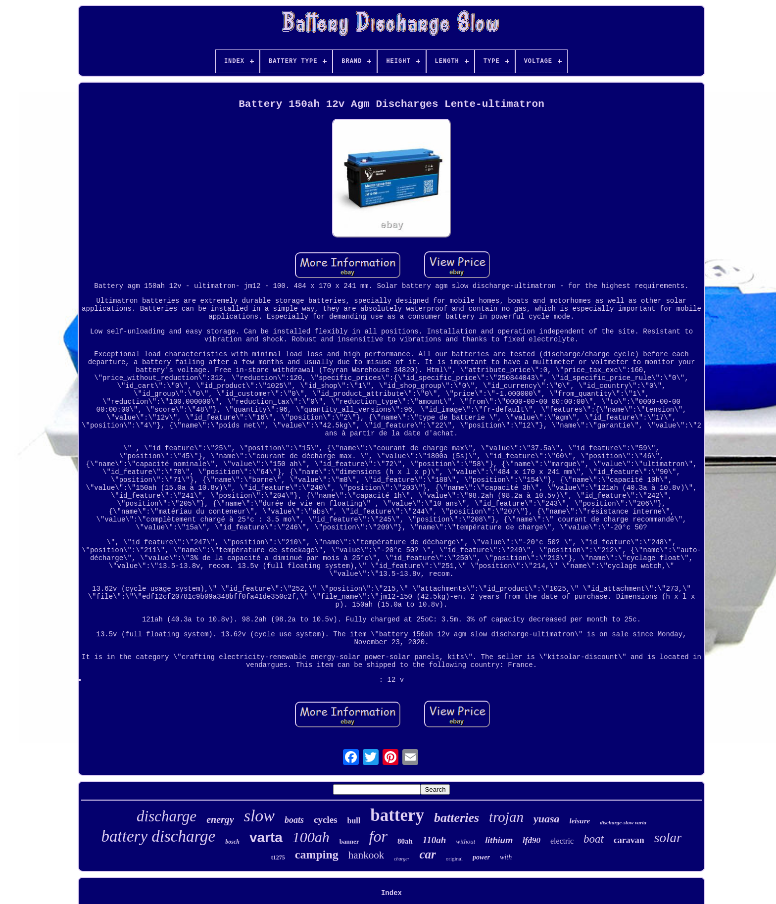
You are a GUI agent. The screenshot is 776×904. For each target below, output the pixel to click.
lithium (499, 840)
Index (391, 893)
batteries (456, 817)
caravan (629, 840)
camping (317, 854)
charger (401, 858)
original (454, 858)
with (506, 857)
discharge (166, 816)
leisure (579, 821)
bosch (232, 841)
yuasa (547, 818)
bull (354, 820)
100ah (311, 837)
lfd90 (531, 840)
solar (668, 837)
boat (593, 839)
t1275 (278, 857)
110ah (434, 840)
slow (259, 816)
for (378, 836)
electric (562, 841)
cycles (325, 819)
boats (294, 820)
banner (349, 841)
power (481, 857)
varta (266, 837)
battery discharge (158, 836)
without (465, 841)
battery (397, 815)
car (427, 854)
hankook (366, 855)
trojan (506, 817)
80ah (405, 841)
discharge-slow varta (623, 822)
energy (220, 819)
